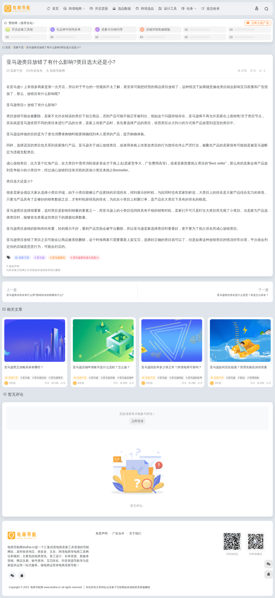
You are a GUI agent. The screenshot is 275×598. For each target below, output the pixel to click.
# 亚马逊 (39, 257)
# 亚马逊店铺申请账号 (129, 377)
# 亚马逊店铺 (108, 377)
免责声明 (102, 533)
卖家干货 (18, 47)
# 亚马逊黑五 (56, 377)
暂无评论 (15, 394)
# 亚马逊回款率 (194, 377)
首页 (8, 47)
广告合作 (118, 533)
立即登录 (137, 421)
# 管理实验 (253, 377)
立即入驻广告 (257, 23)
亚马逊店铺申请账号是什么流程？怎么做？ (101, 367)
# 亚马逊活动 (39, 377)
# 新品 (241, 377)
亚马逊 (15, 87)
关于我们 (135, 533)
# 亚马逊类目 (57, 257)
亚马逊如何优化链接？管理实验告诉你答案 (238, 367)
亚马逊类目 (15, 105)
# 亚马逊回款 (176, 377)
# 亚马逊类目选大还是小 (85, 257)
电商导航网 (55, 70)
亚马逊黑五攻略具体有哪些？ (23, 367)
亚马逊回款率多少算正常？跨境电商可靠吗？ (171, 367)
